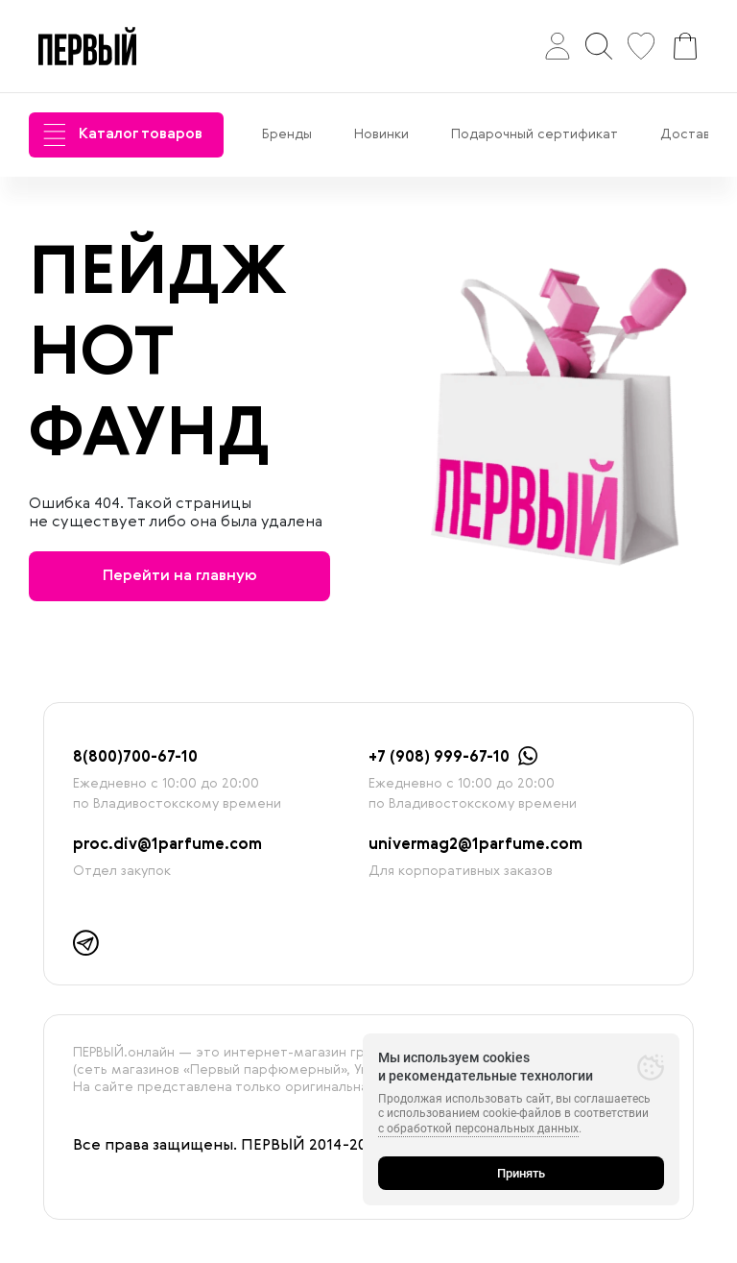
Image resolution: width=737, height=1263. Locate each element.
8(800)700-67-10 (135, 757)
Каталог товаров (122, 135)
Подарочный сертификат (534, 134)
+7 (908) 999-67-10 (439, 757)
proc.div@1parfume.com (167, 845)
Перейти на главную (180, 576)
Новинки (381, 134)
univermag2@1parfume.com (475, 845)
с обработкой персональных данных (478, 1128)
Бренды (287, 134)
